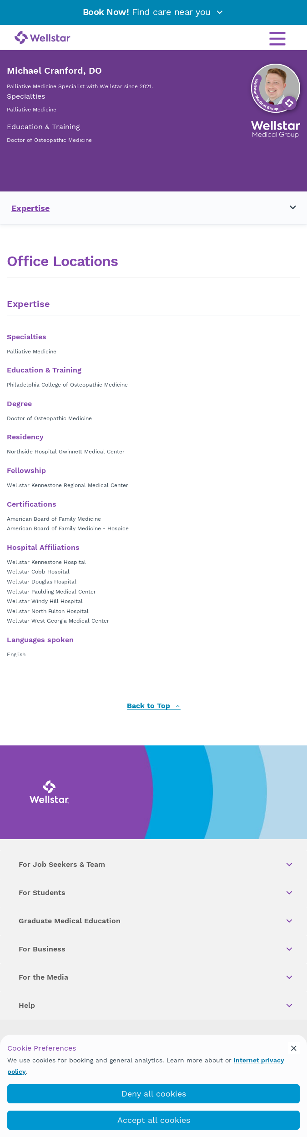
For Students (156, 892)
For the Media (156, 977)
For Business (156, 949)
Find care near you (154, 11)
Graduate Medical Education (156, 921)
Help (156, 1005)
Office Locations (62, 261)
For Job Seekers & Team (156, 864)
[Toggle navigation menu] (287, 207)
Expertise (30, 208)
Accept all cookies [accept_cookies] (153, 1120)
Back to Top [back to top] (154, 706)
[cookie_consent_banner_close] (294, 1048)
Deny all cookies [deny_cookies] (153, 1093)
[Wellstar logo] (42, 38)
